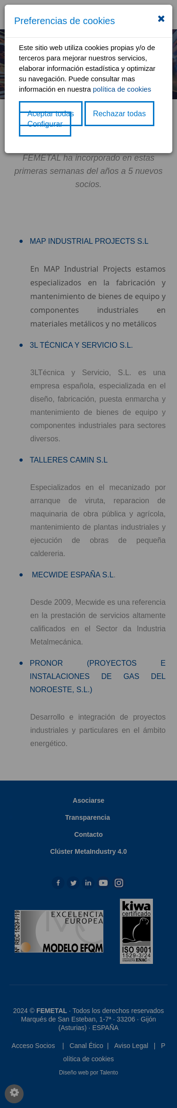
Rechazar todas (119, 114)
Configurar (45, 124)
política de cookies (122, 89)
